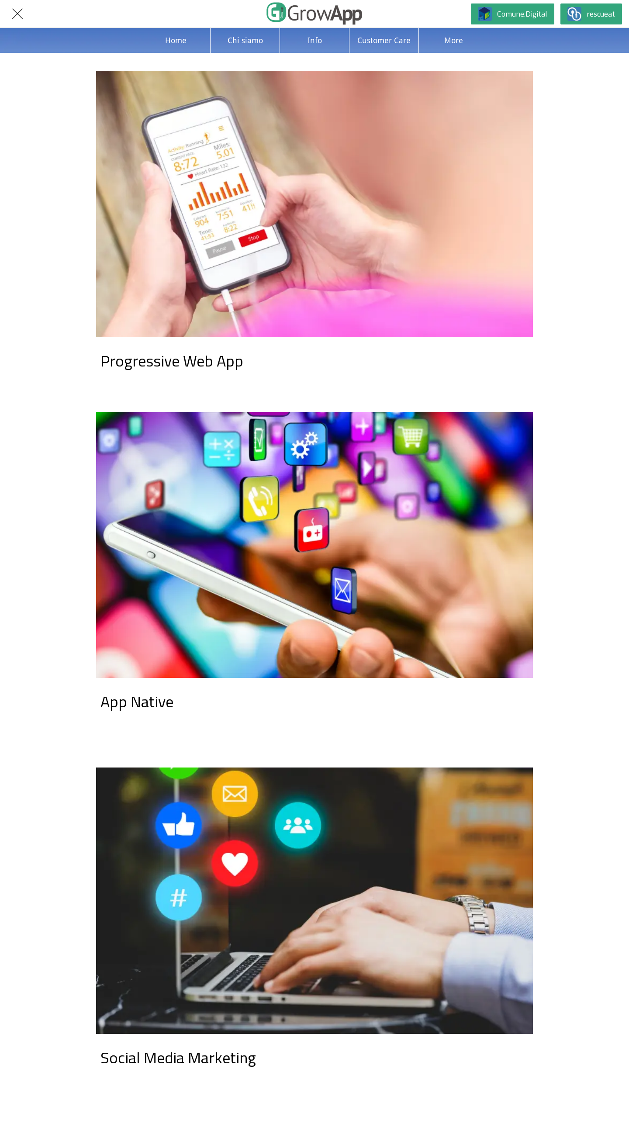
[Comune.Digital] (512, 13)
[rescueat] (591, 13)
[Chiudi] (17, 14)
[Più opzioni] (453, 40)
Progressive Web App (171, 361)
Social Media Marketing (178, 1057)
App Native (136, 701)
